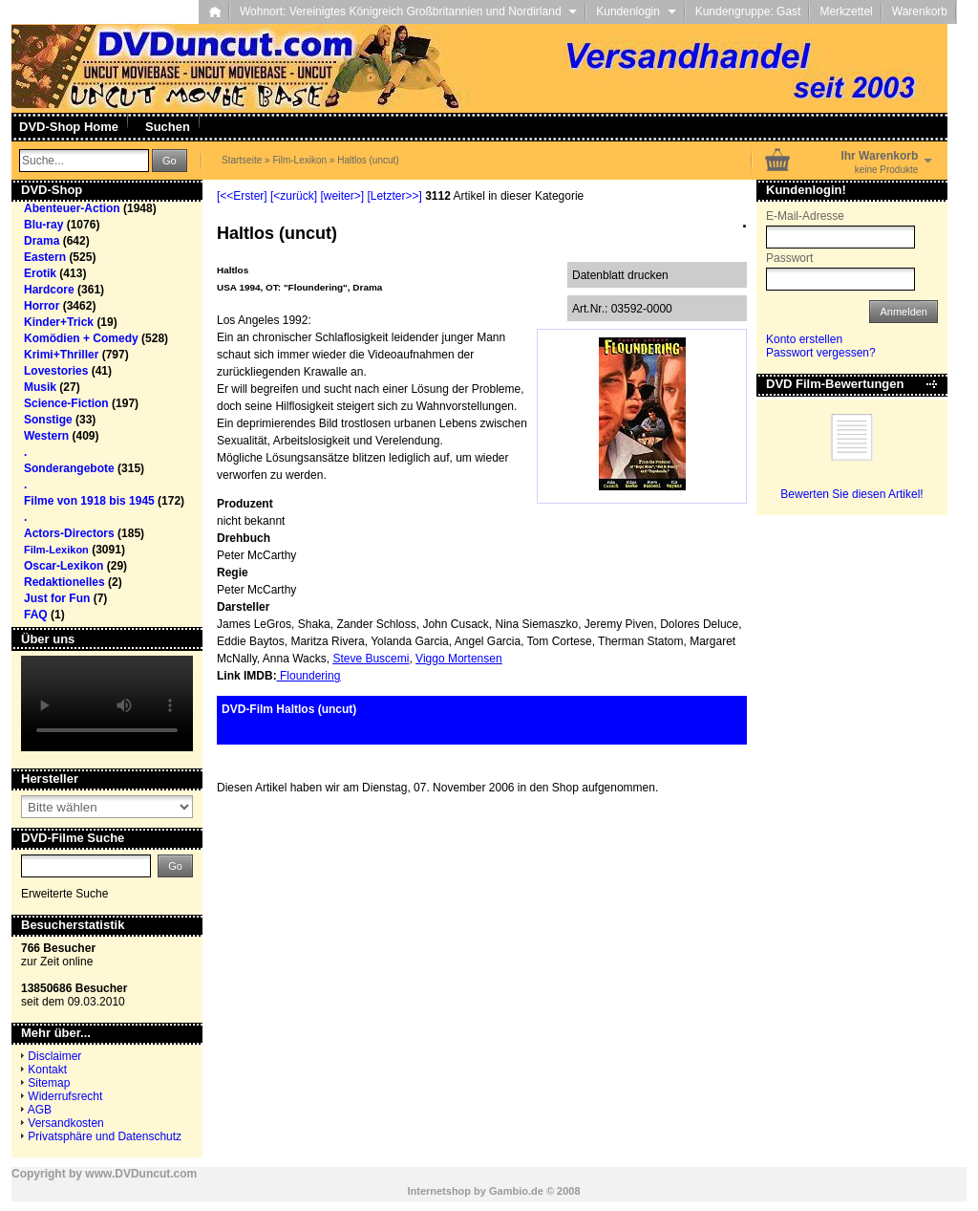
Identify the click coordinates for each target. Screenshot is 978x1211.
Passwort (789, 258)
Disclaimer (54, 1056)
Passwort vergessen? (821, 352)
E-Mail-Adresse (805, 216)
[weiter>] (342, 196)
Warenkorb (919, 11)
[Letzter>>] (394, 196)
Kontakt (47, 1069)
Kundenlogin (635, 11)
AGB (40, 1109)
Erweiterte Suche (64, 893)
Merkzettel (845, 11)
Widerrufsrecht (65, 1096)
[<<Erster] (242, 196)
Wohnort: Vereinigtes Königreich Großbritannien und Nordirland (408, 11)
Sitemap (49, 1083)
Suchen (167, 126)
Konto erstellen (804, 339)
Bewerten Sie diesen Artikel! (851, 494)
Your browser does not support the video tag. (107, 703)
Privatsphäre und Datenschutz (104, 1136)
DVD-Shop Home (68, 126)
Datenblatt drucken (620, 275)
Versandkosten (65, 1123)
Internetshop (439, 1191)
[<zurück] (293, 196)
